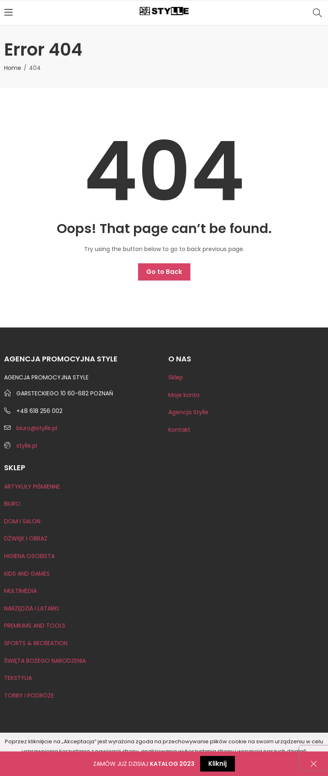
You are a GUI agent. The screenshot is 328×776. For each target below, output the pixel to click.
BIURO (12, 504)
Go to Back (164, 271)
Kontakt (179, 430)
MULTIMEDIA (20, 591)
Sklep (175, 377)
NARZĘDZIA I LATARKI (31, 608)
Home (12, 68)
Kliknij (217, 763)
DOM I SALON (22, 521)
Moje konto (184, 395)
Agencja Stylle (188, 412)
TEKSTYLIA (18, 678)
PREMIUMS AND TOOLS (34, 625)
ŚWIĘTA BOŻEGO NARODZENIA (45, 661)
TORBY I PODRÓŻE (29, 695)
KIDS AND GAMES (27, 574)
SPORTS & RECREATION (35, 643)
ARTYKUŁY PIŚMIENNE (32, 486)
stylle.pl (26, 446)
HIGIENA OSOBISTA (29, 556)
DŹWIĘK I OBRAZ (25, 538)
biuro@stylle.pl (36, 428)
